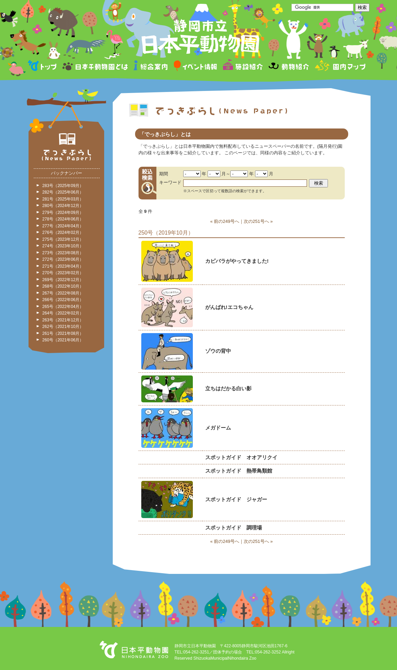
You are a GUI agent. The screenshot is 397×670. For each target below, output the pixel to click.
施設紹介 (242, 66)
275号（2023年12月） (63, 239)
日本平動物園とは (95, 66)
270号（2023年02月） (63, 272)
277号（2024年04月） (63, 226)
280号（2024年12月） (63, 205)
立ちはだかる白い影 (228, 388)
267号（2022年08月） (63, 293)
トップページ (43, 66)
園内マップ (339, 66)
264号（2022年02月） (63, 313)
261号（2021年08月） (63, 333)
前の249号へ (226, 221)
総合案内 (151, 66)
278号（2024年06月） (63, 219)
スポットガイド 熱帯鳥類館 (238, 471)
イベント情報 (195, 66)
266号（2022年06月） (63, 299)
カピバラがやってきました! (237, 261)
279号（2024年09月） (63, 212)
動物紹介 (288, 66)
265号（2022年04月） (63, 306)
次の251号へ (256, 221)
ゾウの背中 (218, 351)
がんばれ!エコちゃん (229, 307)
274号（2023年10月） (63, 246)
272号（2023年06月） (63, 259)
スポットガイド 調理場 (233, 527)
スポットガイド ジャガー (236, 499)
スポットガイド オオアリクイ (241, 457)
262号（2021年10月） (63, 326)
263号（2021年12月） (63, 320)
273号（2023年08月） (63, 252)
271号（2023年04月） (63, 266)
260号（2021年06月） (63, 340)
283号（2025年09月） (63, 185)
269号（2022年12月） (63, 279)
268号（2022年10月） (63, 286)
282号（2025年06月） (63, 192)
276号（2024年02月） (63, 232)
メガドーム (218, 428)
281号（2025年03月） (63, 199)
